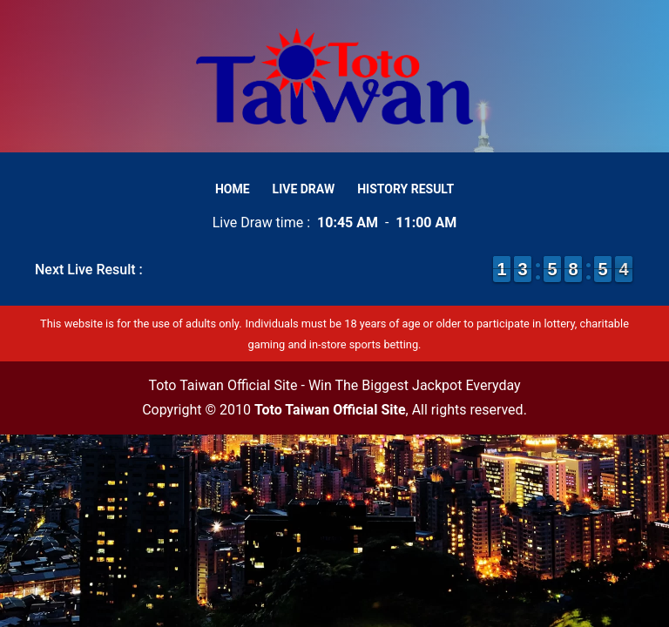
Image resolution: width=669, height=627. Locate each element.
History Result (405, 189)
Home (232, 189)
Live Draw (304, 189)
